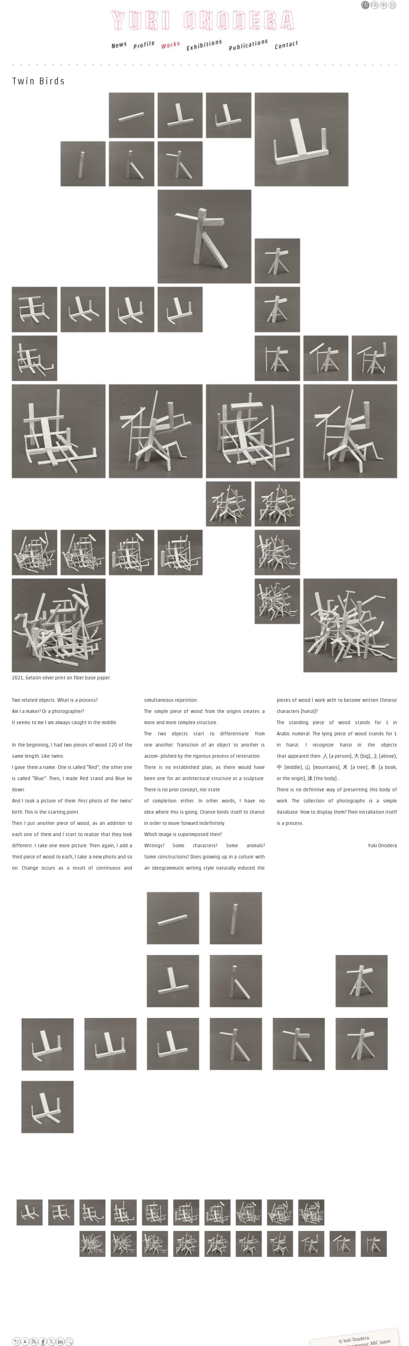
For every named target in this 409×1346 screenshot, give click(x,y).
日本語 (392, 5)
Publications (248, 44)
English (365, 5)
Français (374, 5)
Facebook (42, 1341)
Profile (143, 44)
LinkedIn (60, 1341)
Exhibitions (204, 45)
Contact (285, 44)
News (118, 45)
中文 (384, 5)
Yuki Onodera (204, 23)
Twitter (51, 1341)
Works (169, 44)
